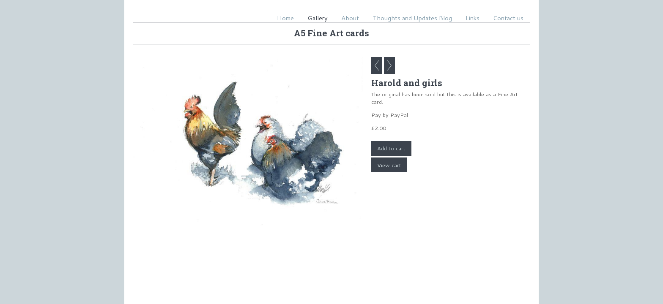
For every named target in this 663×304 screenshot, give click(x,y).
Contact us (508, 18)
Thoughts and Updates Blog (412, 18)
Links (472, 18)
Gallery (317, 18)
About (350, 18)
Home (285, 18)
